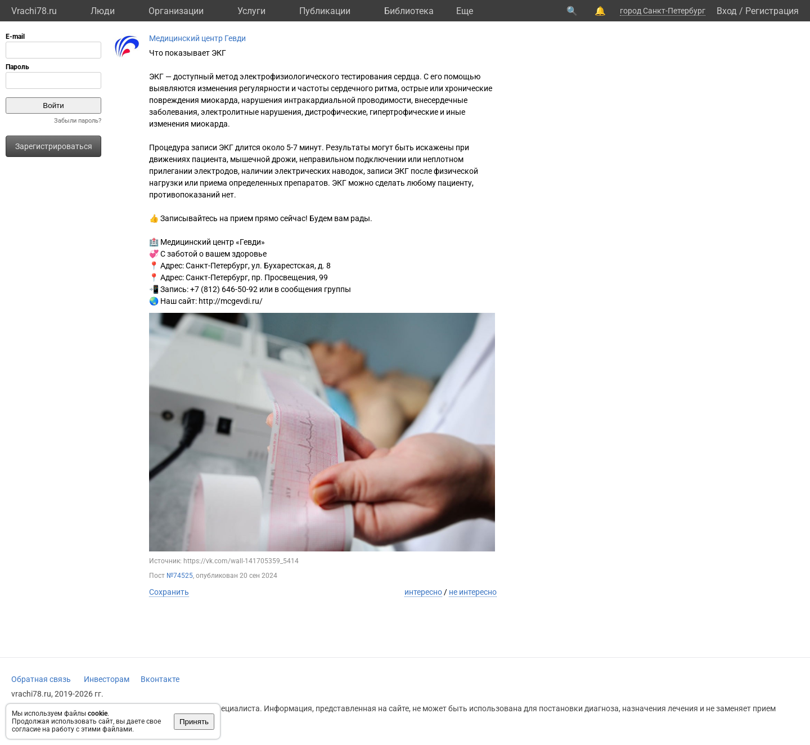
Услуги (251, 11)
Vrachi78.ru (34, 11)
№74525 (179, 576)
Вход (727, 11)
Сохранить (169, 591)
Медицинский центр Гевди (197, 38)
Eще (464, 11)
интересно (423, 591)
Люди (103, 11)
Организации (176, 11)
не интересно (473, 591)
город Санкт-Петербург (662, 10)
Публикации (324, 11)
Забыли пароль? (77, 120)
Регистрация (772, 11)
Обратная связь (41, 679)
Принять (194, 721)
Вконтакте (160, 679)
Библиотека (409, 11)
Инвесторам (106, 679)
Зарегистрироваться (53, 146)
